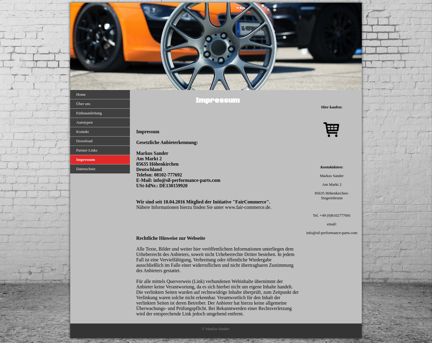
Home (81, 94)
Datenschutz (85, 169)
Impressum (85, 159)
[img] (216, 46)
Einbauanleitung (89, 113)
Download (84, 141)
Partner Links (86, 150)
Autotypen (84, 122)
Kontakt (82, 131)
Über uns (83, 103)
